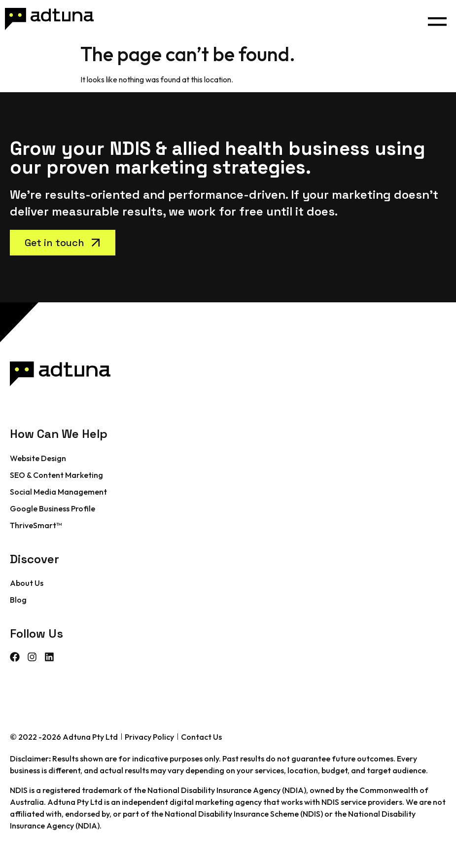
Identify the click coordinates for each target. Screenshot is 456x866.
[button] (437, 19)
